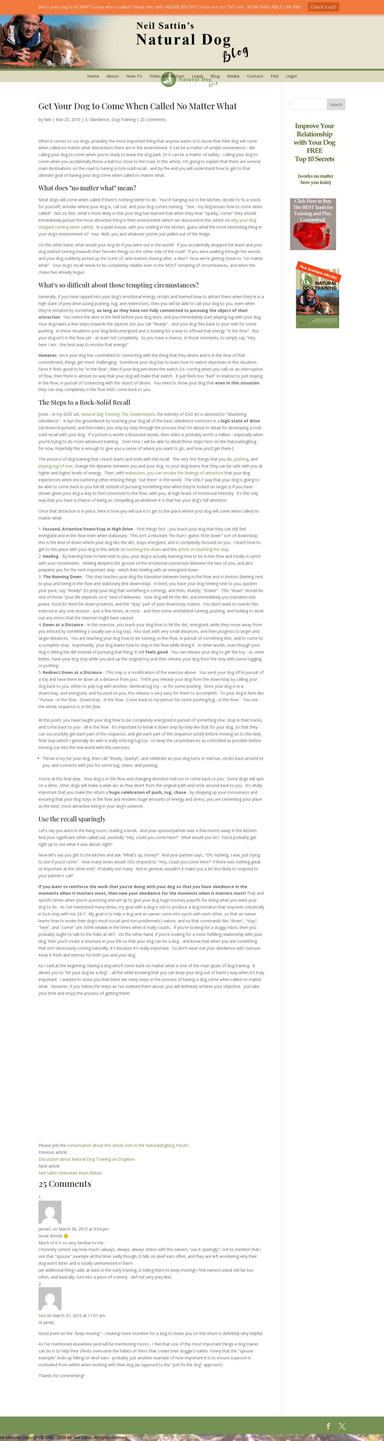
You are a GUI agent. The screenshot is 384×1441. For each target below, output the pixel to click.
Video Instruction (167, 76)
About (113, 76)
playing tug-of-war (55, 466)
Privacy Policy (187, 1437)
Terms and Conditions (149, 1437)
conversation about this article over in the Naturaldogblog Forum (127, 1145)
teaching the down (144, 549)
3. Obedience (97, 119)
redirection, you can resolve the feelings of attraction (174, 473)
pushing (241, 459)
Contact (255, 76)
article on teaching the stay (203, 549)
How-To (134, 76)
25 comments (153, 119)
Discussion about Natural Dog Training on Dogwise (86, 1159)
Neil (47, 119)
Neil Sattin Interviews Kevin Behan (70, 1173)
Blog (215, 76)
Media (233, 76)
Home (93, 76)
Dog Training (123, 119)
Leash (197, 76)
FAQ (275, 76)
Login (291, 76)
